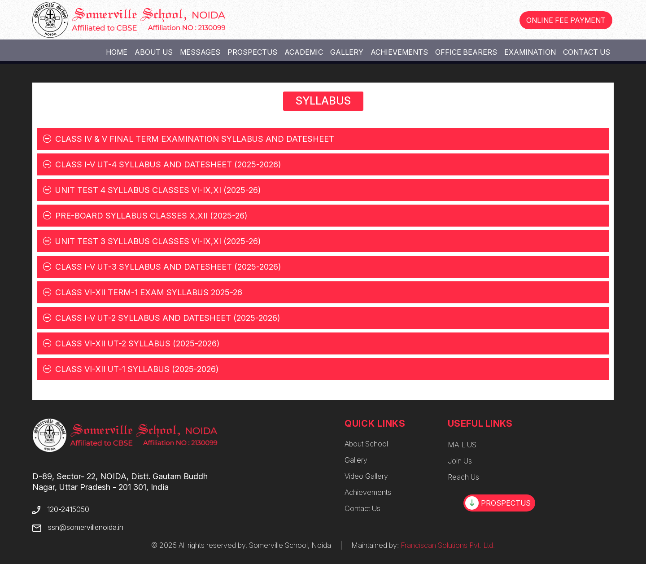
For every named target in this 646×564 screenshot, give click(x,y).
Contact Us (586, 52)
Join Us (460, 460)
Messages (200, 52)
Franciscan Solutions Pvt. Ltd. (448, 545)
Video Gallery (366, 476)
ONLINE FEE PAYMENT (566, 20)
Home (116, 52)
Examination (530, 52)
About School (366, 443)
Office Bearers (466, 52)
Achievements (399, 52)
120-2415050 (68, 509)
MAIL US (462, 444)
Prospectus (252, 52)
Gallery (346, 52)
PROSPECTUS (498, 503)
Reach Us (463, 476)
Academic (303, 52)
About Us (154, 52)
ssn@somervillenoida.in (85, 527)
